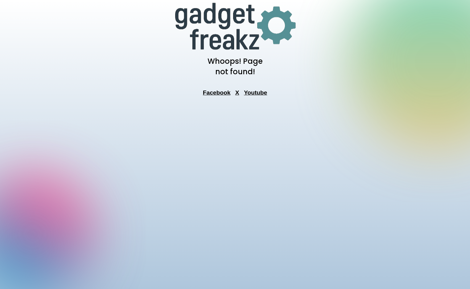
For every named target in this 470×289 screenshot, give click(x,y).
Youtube (255, 92)
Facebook (217, 92)
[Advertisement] (235, 194)
